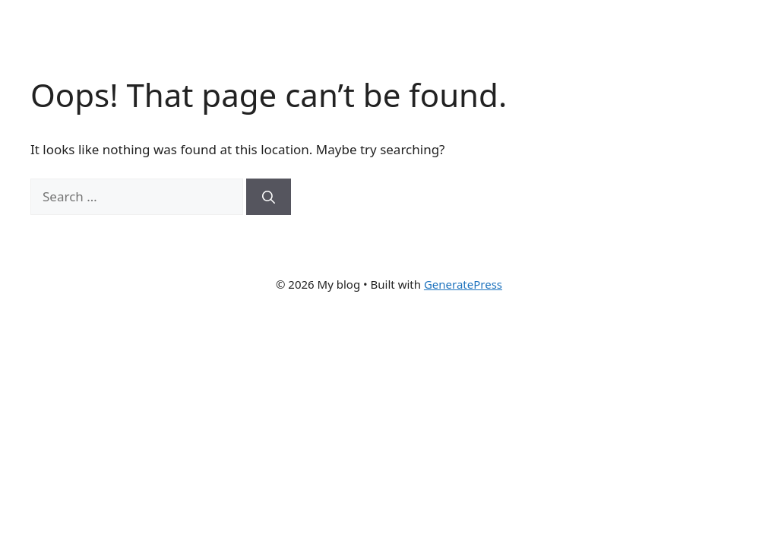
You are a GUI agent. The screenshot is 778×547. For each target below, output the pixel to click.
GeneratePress (463, 284)
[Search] (268, 197)
